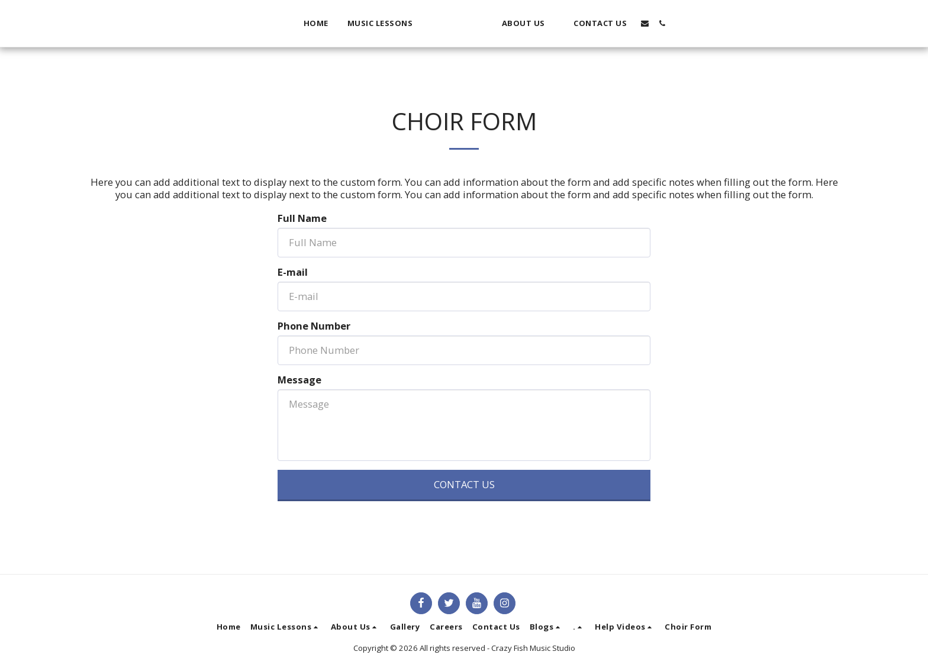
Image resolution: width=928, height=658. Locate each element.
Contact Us (464, 484)
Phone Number (314, 326)
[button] (361, 23)
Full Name (302, 218)
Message (299, 380)
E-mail (293, 272)
